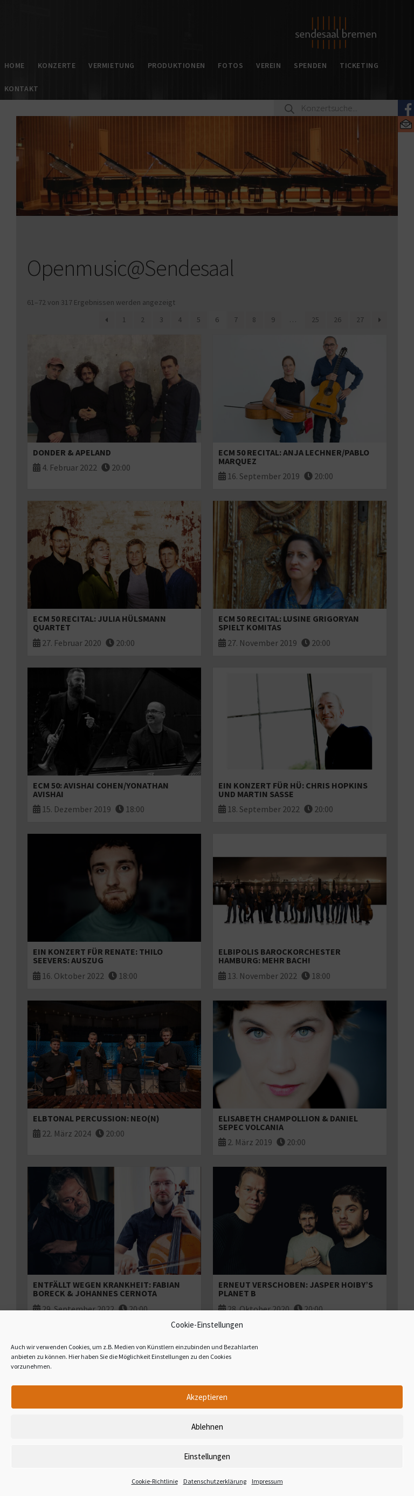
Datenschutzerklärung (214, 1481)
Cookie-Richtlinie (155, 1481)
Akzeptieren (207, 1397)
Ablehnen (207, 1427)
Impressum (267, 1481)
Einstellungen (207, 1456)
